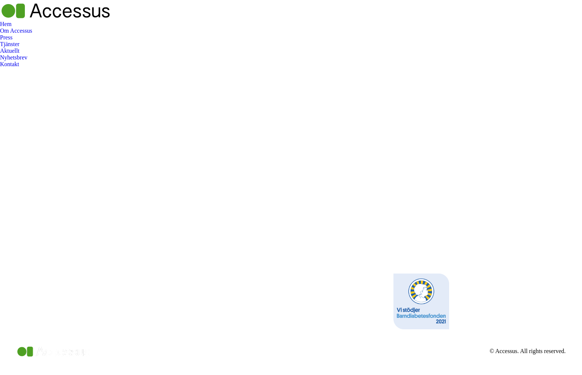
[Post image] (208, 273)
